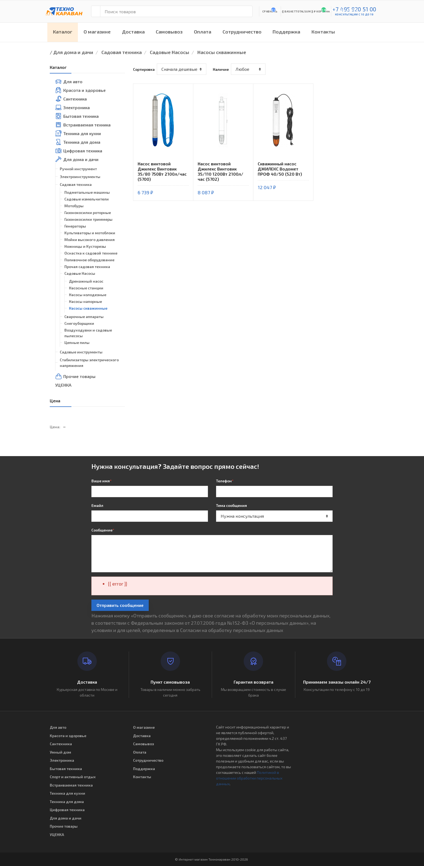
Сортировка (144, 69)
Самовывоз (169, 32)
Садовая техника (121, 52)
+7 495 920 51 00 (354, 9)
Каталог (62, 32)
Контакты (323, 32)
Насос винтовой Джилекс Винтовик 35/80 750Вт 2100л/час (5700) (162, 171)
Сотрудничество (242, 32)
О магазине (97, 32)
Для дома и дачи (73, 52)
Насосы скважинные (221, 52)
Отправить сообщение (120, 605)
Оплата (202, 32)
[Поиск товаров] (176, 11)
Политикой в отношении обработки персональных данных (249, 778)
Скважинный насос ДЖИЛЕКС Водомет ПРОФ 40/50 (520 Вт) (280, 168)
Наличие (221, 69)
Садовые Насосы (169, 52)
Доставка (133, 32)
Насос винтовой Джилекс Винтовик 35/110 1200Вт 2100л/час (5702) (220, 171)
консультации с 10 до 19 (354, 14)
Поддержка (286, 32)
